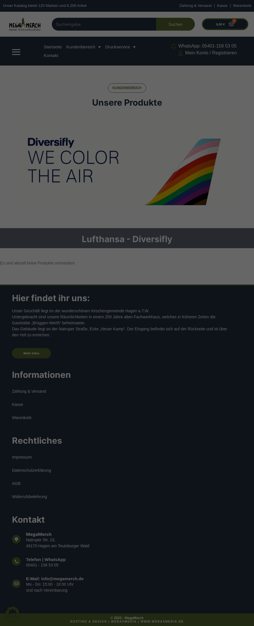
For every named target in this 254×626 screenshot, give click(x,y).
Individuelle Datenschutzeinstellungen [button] (127, 602)
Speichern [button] (178, 568)
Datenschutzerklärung (47, 543)
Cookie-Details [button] (103, 615)
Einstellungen (67, 549)
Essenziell (146, 463)
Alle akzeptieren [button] (76, 568)
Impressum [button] (153, 615)
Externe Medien (151, 492)
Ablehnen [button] (127, 585)
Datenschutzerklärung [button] (129, 615)
